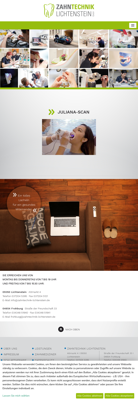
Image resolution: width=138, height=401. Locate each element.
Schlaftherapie (15, 360)
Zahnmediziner (45, 354)
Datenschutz (44, 360)
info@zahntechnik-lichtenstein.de (30, 300)
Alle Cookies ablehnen (89, 395)
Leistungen (43, 348)
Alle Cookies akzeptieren (119, 395)
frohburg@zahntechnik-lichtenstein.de (33, 316)
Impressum (11, 354)
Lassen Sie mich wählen (16, 395)
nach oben (72, 329)
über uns (10, 348)
